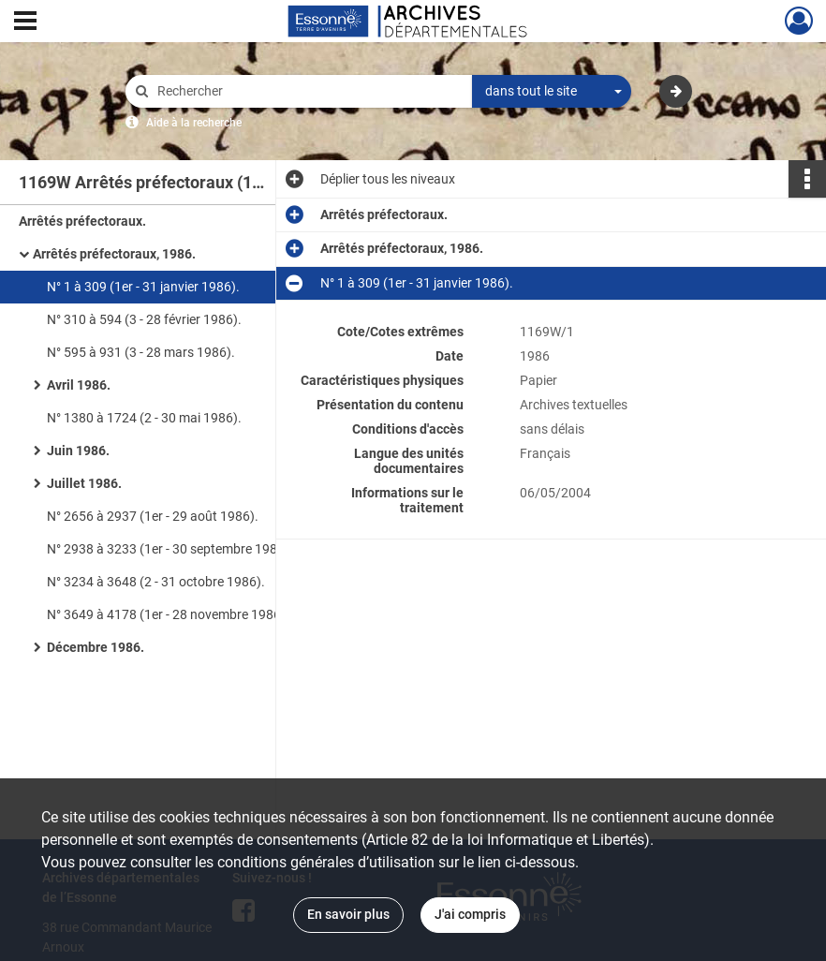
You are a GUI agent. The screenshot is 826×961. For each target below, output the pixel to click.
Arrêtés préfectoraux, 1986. (114, 253)
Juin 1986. (78, 450)
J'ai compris (470, 914)
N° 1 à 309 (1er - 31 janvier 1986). (143, 286)
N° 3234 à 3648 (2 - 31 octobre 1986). (156, 581)
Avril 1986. (79, 384)
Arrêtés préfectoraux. (82, 221)
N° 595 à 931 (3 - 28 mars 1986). (141, 352)
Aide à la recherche (194, 122)
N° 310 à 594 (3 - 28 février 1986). (144, 319)
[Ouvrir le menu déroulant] (25, 22)
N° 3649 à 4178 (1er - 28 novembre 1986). (168, 614)
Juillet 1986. (84, 483)
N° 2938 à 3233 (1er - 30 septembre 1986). (170, 548)
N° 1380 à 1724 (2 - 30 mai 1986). (144, 417)
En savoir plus (348, 914)
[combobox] (551, 92)
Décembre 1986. (95, 647)
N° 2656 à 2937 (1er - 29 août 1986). (152, 516)
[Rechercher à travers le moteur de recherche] (308, 91)
